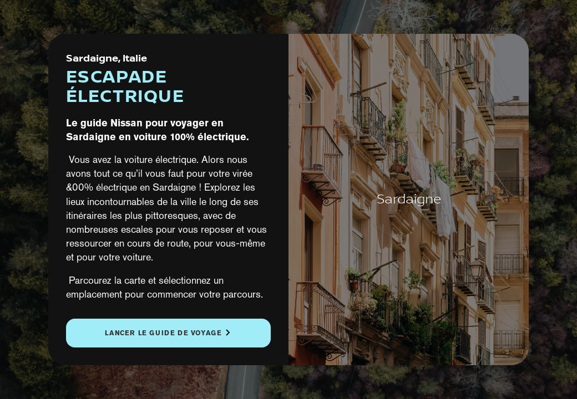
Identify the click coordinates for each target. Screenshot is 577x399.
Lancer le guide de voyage (163, 333)
